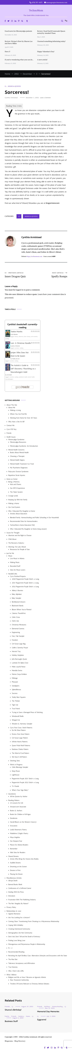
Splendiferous (16, 690)
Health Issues (11, 437)
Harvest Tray (16, 651)
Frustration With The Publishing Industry (22, 900)
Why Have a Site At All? (16, 422)
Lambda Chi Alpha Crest (20, 663)
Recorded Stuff (15, 566)
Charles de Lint (15, 359)
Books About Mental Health (19, 453)
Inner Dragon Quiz (20, 275)
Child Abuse (12, 539)
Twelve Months (16, 331)
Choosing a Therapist (17, 456)
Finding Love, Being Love (16, 940)
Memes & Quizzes (14, 86)
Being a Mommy (14, 482)
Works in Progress (16, 765)
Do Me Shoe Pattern (19, 730)
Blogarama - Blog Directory (15, 1041)
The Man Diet (12, 959)
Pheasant (15, 682)
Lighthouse (15, 775)
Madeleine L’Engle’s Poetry (19, 833)
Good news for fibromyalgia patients (18, 31)
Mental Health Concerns (16, 450)
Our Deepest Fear (16, 841)
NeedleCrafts (12, 574)
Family (7, 1016)
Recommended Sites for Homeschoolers (23, 521)
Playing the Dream (16, 874)
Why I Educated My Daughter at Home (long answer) (28, 529)
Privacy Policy (11, 907)
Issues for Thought (13, 533)
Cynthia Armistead (11, 97)
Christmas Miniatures (19, 625)
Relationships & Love (14, 911)
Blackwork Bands (17, 606)
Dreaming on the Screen (18, 867)
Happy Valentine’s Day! (45, 51)
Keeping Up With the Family (17, 500)
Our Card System (14, 507)
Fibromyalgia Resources (18, 442)
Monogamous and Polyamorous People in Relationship (26, 944)
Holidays (47, 1006)
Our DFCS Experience (17, 488)
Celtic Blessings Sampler (20, 767)
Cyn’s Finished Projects (18, 576)
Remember (13, 849)
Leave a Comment (45, 97)
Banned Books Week (15, 884)
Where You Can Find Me (18, 414)
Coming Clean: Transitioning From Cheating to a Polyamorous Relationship (33, 921)
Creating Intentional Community (19, 929)
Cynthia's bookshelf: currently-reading (22, 326)
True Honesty (13, 967)
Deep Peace (16, 771)
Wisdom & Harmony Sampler (22, 724)
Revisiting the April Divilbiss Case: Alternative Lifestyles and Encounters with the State (37, 956)
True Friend (16, 709)
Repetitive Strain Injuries (16, 475)
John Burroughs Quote (19, 659)
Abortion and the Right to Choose (19, 535)
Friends (9, 433)
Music (10, 556)
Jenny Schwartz (16, 346)
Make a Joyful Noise (18, 667)
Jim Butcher (15, 334)
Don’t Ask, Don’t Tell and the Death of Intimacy (24, 937)
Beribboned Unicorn (18, 602)
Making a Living (15, 410)
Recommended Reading (16, 952)
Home (28, 1016)
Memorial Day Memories (48, 1011)
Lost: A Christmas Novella (21, 343)
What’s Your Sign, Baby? (20, 790)
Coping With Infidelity (15, 925)
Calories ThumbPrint (19, 613)
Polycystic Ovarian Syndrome (18, 472)
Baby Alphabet (17, 594)
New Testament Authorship (19, 980)
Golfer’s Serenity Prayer (20, 648)
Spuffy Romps (51, 275)
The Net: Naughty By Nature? (18, 904)
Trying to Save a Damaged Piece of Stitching (27, 712)
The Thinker (16, 701)
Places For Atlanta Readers (19, 845)
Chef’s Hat (15, 621)
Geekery (21, 1016)
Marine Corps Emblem (19, 674)
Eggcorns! (41, 1019)
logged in (20, 290)
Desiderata (13, 818)
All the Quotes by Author (18, 796)
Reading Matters (13, 800)
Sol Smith (9, 375)
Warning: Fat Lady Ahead (17, 547)
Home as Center (12, 479)
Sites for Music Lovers (17, 570)
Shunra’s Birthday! (13, 1010)
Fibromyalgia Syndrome (16, 440)
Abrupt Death (12, 881)
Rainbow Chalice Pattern (20, 749)
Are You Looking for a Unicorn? (19, 918)
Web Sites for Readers (17, 852)
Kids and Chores (15, 484)
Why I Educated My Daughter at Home (21, 511)
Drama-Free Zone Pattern (20, 734)
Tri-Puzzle (15, 786)
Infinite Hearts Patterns (20, 742)
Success (14, 693)
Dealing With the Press (16, 892)
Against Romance (14, 914)
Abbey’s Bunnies (17, 590)
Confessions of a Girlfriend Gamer (19, 888)
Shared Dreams (13, 856)
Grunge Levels (13, 496)
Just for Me (10, 553)
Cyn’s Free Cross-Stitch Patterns (21, 728)
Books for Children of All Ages (20, 814)
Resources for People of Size (20, 549)
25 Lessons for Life (16, 803)
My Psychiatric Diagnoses (19, 468)
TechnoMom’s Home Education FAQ (22, 525)
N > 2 (10, 948)
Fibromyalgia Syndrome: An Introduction (24, 446)
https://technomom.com (34, 256)
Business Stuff (11, 1021)
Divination (11, 896)
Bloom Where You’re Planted (21, 610)
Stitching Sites (15, 761)
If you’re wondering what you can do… (19, 60)
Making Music (14, 562)
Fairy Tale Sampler (18, 636)
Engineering (16, 632)
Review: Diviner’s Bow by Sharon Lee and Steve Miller (18, 42)
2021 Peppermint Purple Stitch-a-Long (25, 583)
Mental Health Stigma (17, 460)
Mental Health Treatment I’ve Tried (22, 464)
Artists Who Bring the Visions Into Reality (24, 859)
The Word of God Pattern (20, 753)
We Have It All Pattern (19, 757)
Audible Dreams (15, 863)
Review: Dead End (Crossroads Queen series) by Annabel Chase (51, 32)
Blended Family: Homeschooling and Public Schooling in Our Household (34, 518)
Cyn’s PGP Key (12, 429)
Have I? (7, 51)
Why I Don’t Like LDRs (16, 971)
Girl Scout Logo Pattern (20, 738)
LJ (5, 86)
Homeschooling (57, 1006)
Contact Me (10, 425)
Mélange (15, 678)
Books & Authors (16, 811)
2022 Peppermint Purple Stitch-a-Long (25, 587)
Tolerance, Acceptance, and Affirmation (21, 963)
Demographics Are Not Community (20, 933)
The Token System (16, 492)
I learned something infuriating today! (51, 41)
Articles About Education (18, 514)
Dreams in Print (15, 870)
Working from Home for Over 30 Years (23, 418)
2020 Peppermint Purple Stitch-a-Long (25, 579)
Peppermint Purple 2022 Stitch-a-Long (25, 782)
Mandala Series (17, 670)
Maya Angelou (15, 837)
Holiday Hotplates (18, 655)
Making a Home (13, 503)
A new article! (42, 60)
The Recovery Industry (16, 543)
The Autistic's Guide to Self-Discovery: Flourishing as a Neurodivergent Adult (23, 368)
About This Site (12, 405)
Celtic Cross (16, 617)
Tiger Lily (15, 705)
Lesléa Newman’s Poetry (18, 830)
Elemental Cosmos (18, 629)
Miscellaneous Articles (14, 878)
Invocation (13, 826)
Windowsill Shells (18, 716)
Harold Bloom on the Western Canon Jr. (23, 822)
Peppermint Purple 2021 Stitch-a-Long (25, 779)
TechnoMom (36, 10)
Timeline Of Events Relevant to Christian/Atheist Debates (29, 984)
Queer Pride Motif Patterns (21, 746)
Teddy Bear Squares (19, 697)
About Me (11, 408)
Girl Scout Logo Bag (19, 644)
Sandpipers (15, 686)
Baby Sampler (16, 598)
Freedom (15, 640)
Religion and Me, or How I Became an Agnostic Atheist (27, 977)
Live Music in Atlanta (17, 558)
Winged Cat (16, 720)
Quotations (12, 794)
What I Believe (11, 975)
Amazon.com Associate (18, 807)
